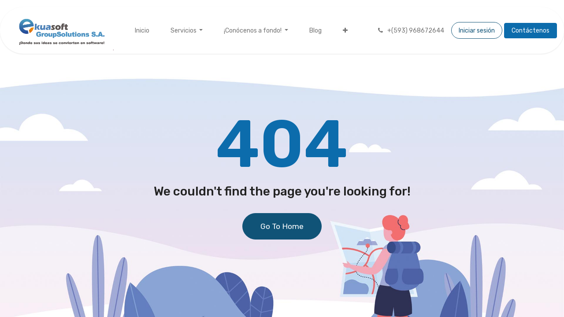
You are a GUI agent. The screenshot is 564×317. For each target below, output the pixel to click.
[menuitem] (142, 30)
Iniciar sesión (477, 30)
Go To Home (282, 226)
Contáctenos (530, 30)
